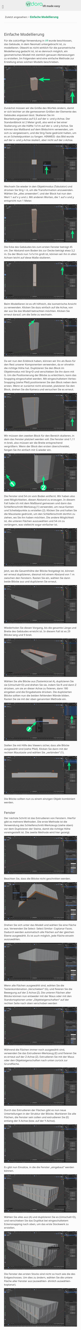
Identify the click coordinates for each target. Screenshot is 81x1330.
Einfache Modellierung (44, 17)
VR (46, 40)
